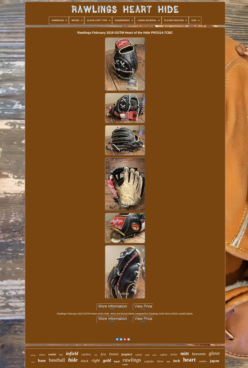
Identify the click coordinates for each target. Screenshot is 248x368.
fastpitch (126, 354)
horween (199, 354)
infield (72, 353)
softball (138, 355)
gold (107, 360)
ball (61, 354)
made (154, 355)
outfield (163, 354)
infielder (33, 355)
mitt (184, 353)
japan (214, 361)
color (33, 362)
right (96, 360)
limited (113, 354)
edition (42, 355)
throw (160, 361)
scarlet (52, 354)
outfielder (149, 361)
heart (189, 360)
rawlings (132, 360)
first (103, 354)
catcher (203, 361)
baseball (57, 360)
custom (125, 364)
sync (96, 355)
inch (176, 361)
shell (147, 355)
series (173, 354)
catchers (86, 354)
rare (168, 361)
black (84, 361)
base (42, 360)
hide (73, 360)
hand (117, 361)
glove (214, 353)
